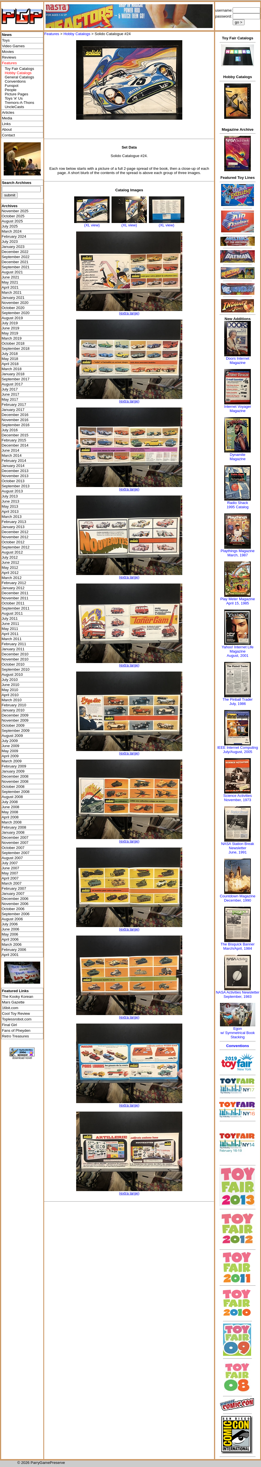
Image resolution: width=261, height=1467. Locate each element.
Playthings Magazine (237, 551)
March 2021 (12, 292)
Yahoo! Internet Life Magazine (238, 649)
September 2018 (16, 348)
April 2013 (10, 511)
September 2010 (16, 669)
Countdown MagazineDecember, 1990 (237, 898)
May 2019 (10, 333)
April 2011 (10, 634)
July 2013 (10, 496)
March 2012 (12, 578)
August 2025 (12, 221)
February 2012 (14, 583)
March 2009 (12, 761)
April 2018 (10, 364)
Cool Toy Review (16, 1013)
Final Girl (9, 1025)
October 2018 (13, 343)
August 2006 (12, 919)
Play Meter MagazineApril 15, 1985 (237, 601)
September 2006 (16, 914)
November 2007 (15, 842)
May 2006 (10, 934)
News (7, 35)
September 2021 (16, 267)
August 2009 (12, 736)
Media (7, 118)
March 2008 (12, 822)
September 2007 (16, 853)
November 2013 (15, 476)
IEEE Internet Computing (237, 747)
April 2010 (10, 695)
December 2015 (15, 435)
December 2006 (15, 898)
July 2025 (10, 226)
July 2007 (10, 863)
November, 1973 (237, 800)
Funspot (11, 85)
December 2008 (15, 776)
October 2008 (13, 786)
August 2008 (12, 797)
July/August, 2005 (237, 752)
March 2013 (12, 516)
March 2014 (12, 455)
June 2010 (10, 685)
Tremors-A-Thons (19, 102)
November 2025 (15, 211)
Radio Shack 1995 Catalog (238, 505)
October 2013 (13, 481)
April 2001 (10, 955)
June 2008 (10, 807)
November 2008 (15, 781)
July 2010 (10, 679)
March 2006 (12, 944)
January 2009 (13, 771)
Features (51, 34)
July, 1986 (237, 704)
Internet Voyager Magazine (237, 408)
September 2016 (16, 425)
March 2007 (12, 883)
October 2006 (13, 909)
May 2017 (10, 399)
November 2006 (15, 904)
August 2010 (12, 674)
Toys (6, 40)
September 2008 (16, 792)
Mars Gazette (13, 1002)
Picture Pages (16, 94)
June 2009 (10, 746)
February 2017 (14, 404)
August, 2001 (238, 655)
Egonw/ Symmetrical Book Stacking (238, 1032)
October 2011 (13, 603)
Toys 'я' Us (14, 98)
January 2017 (13, 410)
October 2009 (13, 725)
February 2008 (14, 827)
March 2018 (12, 369)
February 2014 (14, 460)
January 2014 (13, 466)
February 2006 (14, 949)
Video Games (13, 46)
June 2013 (10, 501)
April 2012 (10, 572)
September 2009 (16, 730)
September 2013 (16, 486)
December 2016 (15, 415)
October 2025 (13, 216)
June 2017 (10, 394)
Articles (8, 112)
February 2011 (14, 644)
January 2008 (13, 832)
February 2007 (14, 888)
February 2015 (14, 440)
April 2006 (10, 939)
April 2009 (10, 756)
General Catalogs (19, 77)
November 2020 (15, 303)
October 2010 (13, 664)
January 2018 (13, 374)
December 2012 (15, 532)
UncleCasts (14, 107)
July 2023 (10, 241)
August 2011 (12, 613)
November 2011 (15, 598)
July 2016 (10, 430)
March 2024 (12, 231)
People (11, 90)
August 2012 (12, 552)
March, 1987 (237, 555)
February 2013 (14, 522)
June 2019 (10, 328)
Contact (8, 135)
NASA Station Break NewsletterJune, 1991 (237, 848)
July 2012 (10, 557)
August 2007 (12, 858)
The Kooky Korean (17, 996)
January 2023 (13, 246)
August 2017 (12, 384)
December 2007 (15, 837)
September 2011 (16, 608)
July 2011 (10, 618)
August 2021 (12, 272)
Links (6, 124)
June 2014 (10, 450)
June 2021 (10, 277)
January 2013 (13, 527)
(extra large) (129, 313)
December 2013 (15, 471)
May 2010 (10, 690)
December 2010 (15, 654)
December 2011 (15, 593)
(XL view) (92, 225)
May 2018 (10, 359)
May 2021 (10, 282)
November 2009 (15, 720)
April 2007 (10, 878)
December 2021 (15, 262)
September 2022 (16, 257)
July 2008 (10, 802)
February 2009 (14, 766)
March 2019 (12, 338)
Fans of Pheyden (16, 1030)
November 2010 (15, 659)
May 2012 (10, 567)
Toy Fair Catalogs (19, 69)
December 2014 (15, 445)
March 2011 (12, 639)
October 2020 (13, 308)
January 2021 (13, 297)
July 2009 (10, 741)
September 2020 (16, 313)
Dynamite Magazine (237, 456)
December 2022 (15, 252)
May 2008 (10, 812)
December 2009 (15, 715)
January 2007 (13, 893)
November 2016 (15, 420)
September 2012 (16, 547)
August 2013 (12, 491)
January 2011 (13, 649)
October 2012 (13, 542)
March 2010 (12, 700)
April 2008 (10, 817)
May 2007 (10, 873)
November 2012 (15, 537)
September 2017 (16, 379)
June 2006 (10, 929)
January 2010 (13, 710)
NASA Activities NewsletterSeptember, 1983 (237, 994)
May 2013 (10, 506)
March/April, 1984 (237, 948)
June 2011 (10, 623)
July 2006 (10, 924)
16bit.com (10, 1008)
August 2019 (12, 318)
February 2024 (14, 236)
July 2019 (10, 323)
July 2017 (10, 389)
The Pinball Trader (238, 699)
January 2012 (13, 588)
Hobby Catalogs (76, 34)
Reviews (9, 57)
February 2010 (14, 705)
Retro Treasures (15, 1036)
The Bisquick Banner (237, 944)
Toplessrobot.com (16, 1019)
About (7, 129)
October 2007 (13, 848)
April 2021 (10, 287)
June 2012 (10, 562)
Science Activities (237, 795)
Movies (8, 52)
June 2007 (10, 868)
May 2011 (10, 629)
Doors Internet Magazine (237, 360)
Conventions (15, 81)
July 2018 (10, 353)
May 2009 (10, 751)
